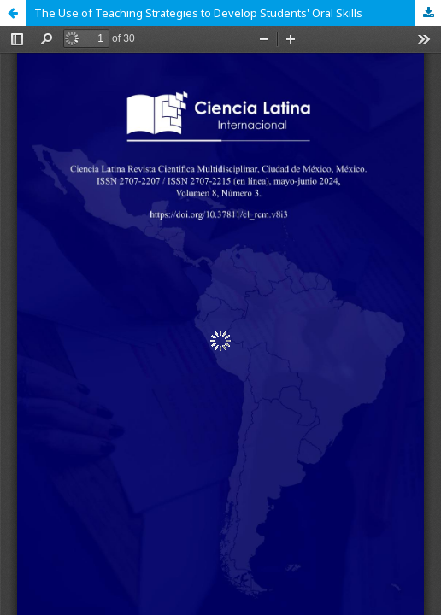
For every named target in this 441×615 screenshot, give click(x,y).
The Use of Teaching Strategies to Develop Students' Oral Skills (198, 12)
